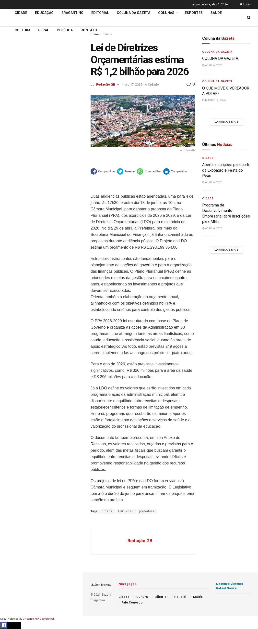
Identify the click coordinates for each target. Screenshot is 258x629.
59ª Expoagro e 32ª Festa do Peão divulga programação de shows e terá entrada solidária (40, 77)
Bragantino (14, 196)
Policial (11, 224)
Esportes (12, 205)
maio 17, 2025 (132, 84)
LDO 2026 (125, 511)
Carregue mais (41, 120)
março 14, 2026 (214, 100)
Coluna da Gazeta (19, 187)
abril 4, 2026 (212, 65)
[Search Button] (73, 299)
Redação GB (105, 84)
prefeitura (146, 511)
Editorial (12, 178)
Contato (89, 30)
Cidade (11, 159)
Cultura (11, 215)
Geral (9, 252)
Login (245, 4)
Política (11, 234)
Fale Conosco (16, 262)
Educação (13, 168)
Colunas (166, 13)
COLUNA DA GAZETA (220, 58)
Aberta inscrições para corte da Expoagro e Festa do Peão (226, 170)
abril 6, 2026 (212, 182)
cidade (107, 511)
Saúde (10, 243)
